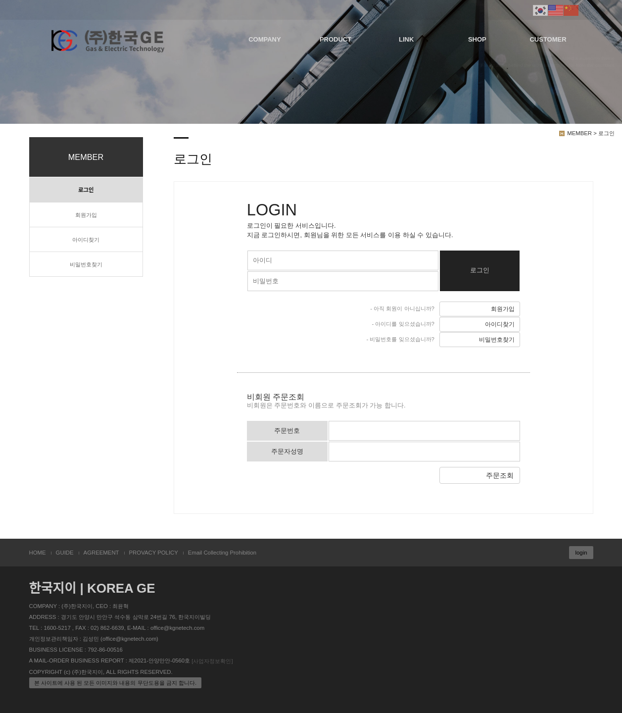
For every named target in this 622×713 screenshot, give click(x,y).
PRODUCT (335, 39)
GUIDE (65, 553)
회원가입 (86, 215)
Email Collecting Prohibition (222, 553)
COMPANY (264, 39)
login (581, 553)
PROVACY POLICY (153, 553)
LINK (406, 39)
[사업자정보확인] (212, 661)
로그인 (86, 190)
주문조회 (500, 475)
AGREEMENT (101, 553)
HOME (37, 553)
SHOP (477, 39)
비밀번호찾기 (86, 264)
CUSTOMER (547, 39)
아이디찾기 (85, 240)
